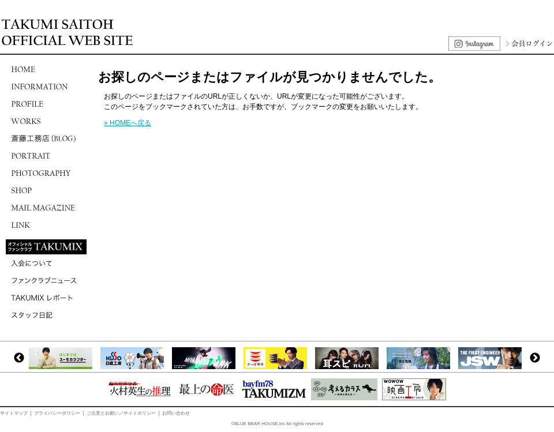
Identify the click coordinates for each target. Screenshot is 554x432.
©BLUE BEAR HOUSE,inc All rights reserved (277, 423)
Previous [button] (19, 358)
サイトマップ (14, 413)
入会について (46, 263)
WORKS (46, 121)
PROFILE (46, 103)
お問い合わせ (176, 413)
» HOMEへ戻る (127, 123)
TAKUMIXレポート (46, 297)
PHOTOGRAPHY (46, 173)
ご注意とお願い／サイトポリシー (121, 413)
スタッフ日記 (46, 315)
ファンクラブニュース (46, 280)
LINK (46, 225)
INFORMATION (46, 86)
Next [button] (535, 358)
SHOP (46, 190)
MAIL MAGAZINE (46, 207)
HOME (46, 69)
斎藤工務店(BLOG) (46, 138)
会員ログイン (528, 43)
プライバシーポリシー (57, 413)
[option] (63, 358)
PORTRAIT (46, 155)
